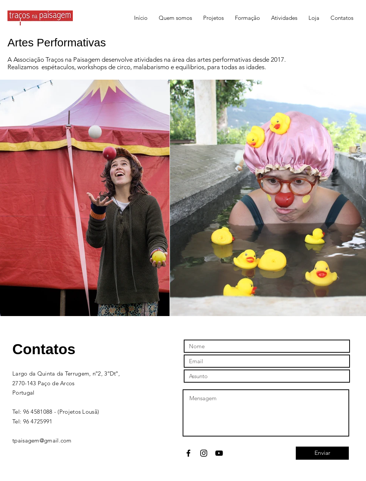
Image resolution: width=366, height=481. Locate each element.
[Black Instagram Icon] (203, 453)
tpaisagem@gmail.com (42, 440)
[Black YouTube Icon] (219, 453)
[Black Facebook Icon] (188, 453)
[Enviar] (322, 453)
